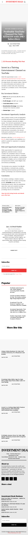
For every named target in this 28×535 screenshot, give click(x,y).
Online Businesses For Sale (14, 532)
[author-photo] (6, 356)
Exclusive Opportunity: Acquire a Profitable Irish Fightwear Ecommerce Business (18, 317)
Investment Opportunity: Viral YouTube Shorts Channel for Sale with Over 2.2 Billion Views (18, 310)
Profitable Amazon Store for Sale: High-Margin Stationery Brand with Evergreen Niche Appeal (13, 437)
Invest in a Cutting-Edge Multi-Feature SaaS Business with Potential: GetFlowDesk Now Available (13, 409)
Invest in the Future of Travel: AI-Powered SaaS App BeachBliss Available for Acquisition (7, 210)
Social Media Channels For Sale (8, 50)
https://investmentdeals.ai (14, 229)
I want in (14, 270)
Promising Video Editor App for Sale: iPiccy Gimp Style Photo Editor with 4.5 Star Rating (13, 381)
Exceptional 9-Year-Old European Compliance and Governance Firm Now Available (18, 304)
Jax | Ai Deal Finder (15, 43)
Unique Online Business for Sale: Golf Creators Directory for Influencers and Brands (13, 353)
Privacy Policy (18, 274)
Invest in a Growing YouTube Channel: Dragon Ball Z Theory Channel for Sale (20, 210)
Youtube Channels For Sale (14, 28)
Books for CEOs (5, 501)
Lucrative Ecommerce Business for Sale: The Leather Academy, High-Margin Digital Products (18, 297)
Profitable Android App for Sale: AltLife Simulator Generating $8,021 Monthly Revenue (17, 290)
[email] (14, 266)
